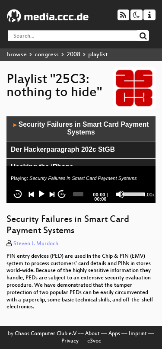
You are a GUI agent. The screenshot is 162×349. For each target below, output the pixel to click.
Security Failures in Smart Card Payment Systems (81, 128)
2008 (73, 54)
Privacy (70, 341)
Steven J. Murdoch (35, 244)
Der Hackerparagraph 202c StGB (63, 149)
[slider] (78, 194)
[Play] (41, 194)
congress (47, 54)
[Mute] (120, 194)
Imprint (138, 334)
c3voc (94, 341)
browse (17, 54)
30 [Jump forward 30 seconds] (62, 194)
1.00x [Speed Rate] (149, 194)
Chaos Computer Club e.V (45, 334)
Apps (114, 334)
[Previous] (31, 194)
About (92, 334)
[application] (81, 159)
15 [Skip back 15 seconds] (18, 194)
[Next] (52, 194)
